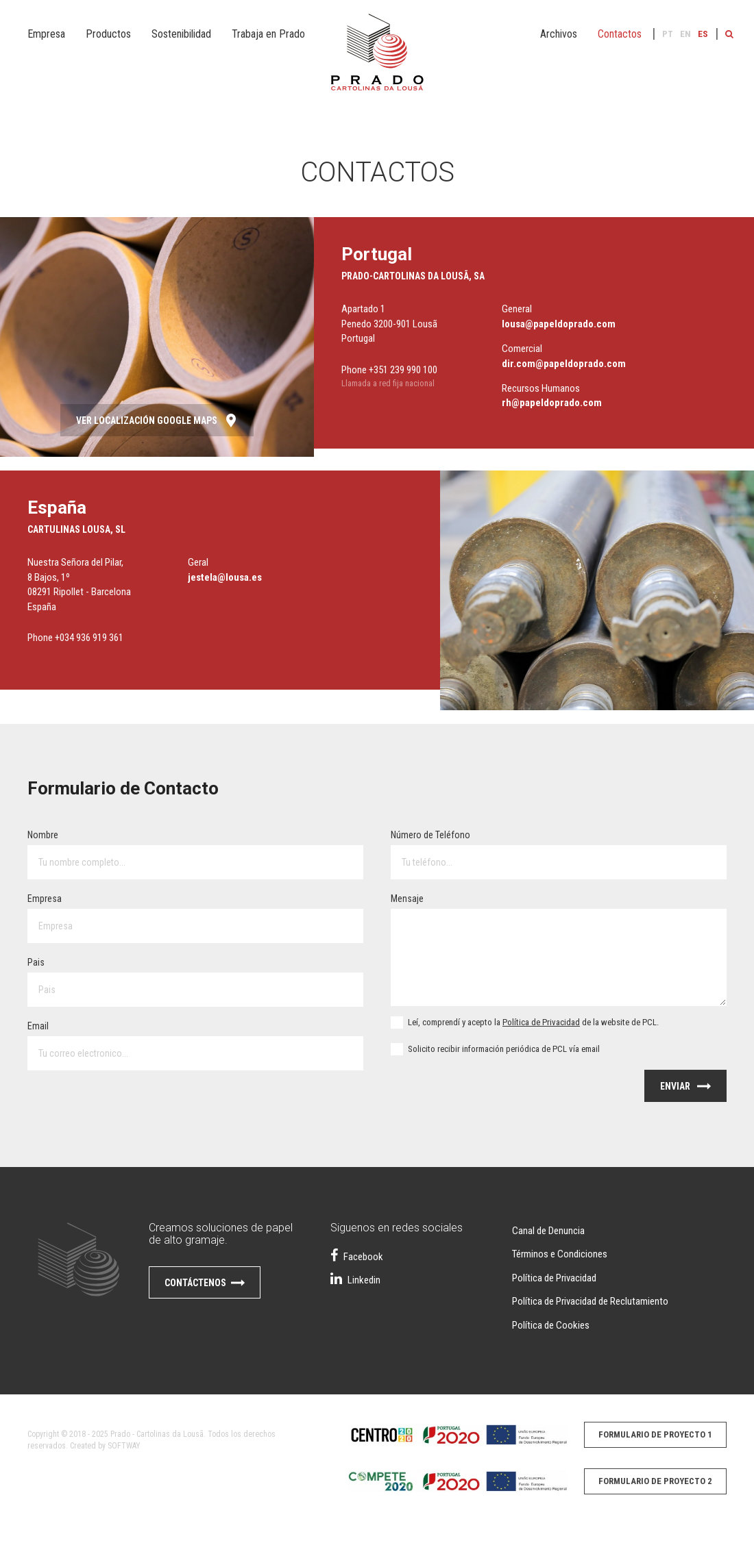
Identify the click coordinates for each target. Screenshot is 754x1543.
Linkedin (355, 1280)
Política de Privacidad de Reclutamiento (590, 1301)
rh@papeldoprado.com (552, 403)
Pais (36, 962)
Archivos (558, 33)
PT (667, 34)
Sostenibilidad (181, 33)
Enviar (685, 1088)
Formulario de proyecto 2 (655, 1481)
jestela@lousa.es (225, 577)
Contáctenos (205, 1285)
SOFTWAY (124, 1446)
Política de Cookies (550, 1325)
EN (685, 34)
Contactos (620, 33)
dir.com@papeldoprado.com (564, 363)
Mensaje (407, 898)
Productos (108, 33)
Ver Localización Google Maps (157, 422)
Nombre (42, 834)
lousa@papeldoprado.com (559, 324)
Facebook (356, 1257)
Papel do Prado (377, 62)
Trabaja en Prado (268, 33)
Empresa (46, 33)
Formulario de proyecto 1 (655, 1434)
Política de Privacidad (541, 1022)
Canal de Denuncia (548, 1231)
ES (703, 34)
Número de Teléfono (430, 834)
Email (38, 1025)
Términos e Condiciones (559, 1254)
